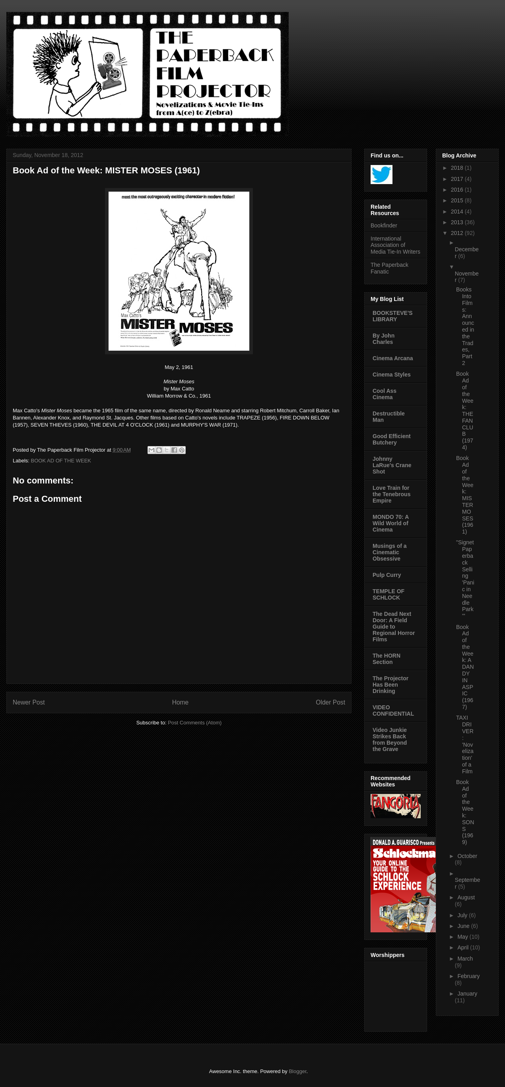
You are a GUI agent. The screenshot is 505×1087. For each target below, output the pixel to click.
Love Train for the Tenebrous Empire (391, 494)
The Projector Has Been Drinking (390, 684)
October (467, 856)
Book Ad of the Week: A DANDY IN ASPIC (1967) (465, 667)
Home (180, 702)
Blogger (297, 1071)
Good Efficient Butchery (392, 439)
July (463, 915)
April (463, 947)
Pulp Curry (387, 575)
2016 (458, 189)
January (467, 993)
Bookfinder (384, 225)
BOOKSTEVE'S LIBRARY (393, 316)
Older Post (330, 702)
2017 (458, 179)
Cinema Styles (392, 374)
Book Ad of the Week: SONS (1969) (465, 812)
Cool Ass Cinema (384, 394)
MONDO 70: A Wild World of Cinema (391, 523)
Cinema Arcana (393, 358)
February (468, 976)
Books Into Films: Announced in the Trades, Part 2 (465, 326)
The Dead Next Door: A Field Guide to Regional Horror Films (394, 626)
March (465, 958)
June (464, 926)
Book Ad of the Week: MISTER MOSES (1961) (465, 495)
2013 (458, 222)
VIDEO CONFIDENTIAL (393, 710)
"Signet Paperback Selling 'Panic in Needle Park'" (465, 579)
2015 (458, 200)
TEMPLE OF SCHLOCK (388, 594)
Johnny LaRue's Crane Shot (392, 465)
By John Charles (383, 338)
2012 (458, 233)
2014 (458, 211)
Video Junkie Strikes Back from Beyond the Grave (390, 739)
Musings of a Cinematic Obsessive (390, 552)
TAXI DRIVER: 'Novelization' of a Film (465, 744)
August (466, 897)
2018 (458, 168)
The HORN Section (386, 658)
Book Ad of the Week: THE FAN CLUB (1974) (465, 410)
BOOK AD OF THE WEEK (61, 461)
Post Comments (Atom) (194, 723)
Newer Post (29, 702)
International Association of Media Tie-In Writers (395, 245)
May (463, 937)
